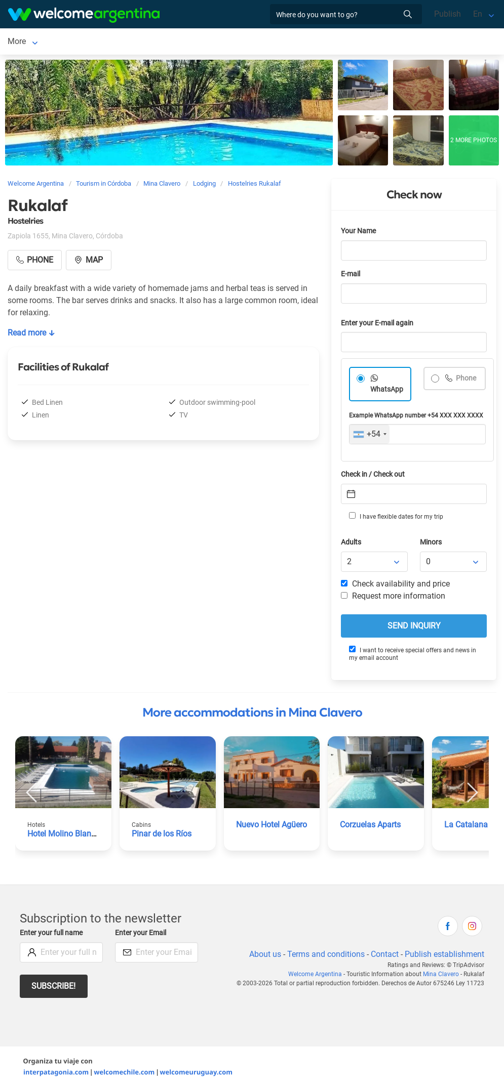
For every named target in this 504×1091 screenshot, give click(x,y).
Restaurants (273, 42)
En (477, 14)
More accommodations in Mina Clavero (252, 714)
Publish (447, 14)
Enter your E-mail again (379, 325)
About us (263, 956)
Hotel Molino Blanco (64, 836)
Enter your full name (53, 935)
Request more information (393, 598)
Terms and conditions (324, 956)
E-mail (351, 276)
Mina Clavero (31, 42)
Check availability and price (395, 586)
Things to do (329, 42)
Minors (431, 544)
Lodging (87, 42)
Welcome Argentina (317, 976)
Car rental (151, 42)
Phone (465, 380)
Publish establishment (444, 956)
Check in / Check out (374, 476)
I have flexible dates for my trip (395, 518)
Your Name (359, 233)
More (373, 42)
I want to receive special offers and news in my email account (412, 655)
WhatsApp (387, 391)
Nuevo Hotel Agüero (272, 826)
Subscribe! (53, 988)
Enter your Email (142, 935)
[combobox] (370, 436)
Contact (384, 956)
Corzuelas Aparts (371, 826)
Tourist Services (210, 42)
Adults (351, 544)
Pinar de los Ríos (162, 836)
